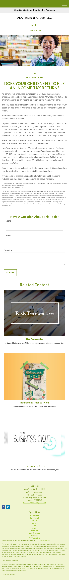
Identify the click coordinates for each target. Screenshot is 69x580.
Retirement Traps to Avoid (34, 402)
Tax (34, 525)
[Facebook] (35, 25)
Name (8, 221)
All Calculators (34, 538)
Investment (34, 518)
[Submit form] (10, 272)
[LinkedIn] (32, 25)
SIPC (40, 566)
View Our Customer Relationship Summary (34, 10)
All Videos (34, 535)
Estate (34, 520)
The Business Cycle (34, 466)
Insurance (34, 523)
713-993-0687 (34, 31)
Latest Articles (34, 533)
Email (8, 236)
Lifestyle (34, 530)
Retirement (34, 515)
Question (8, 250)
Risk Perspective (34, 339)
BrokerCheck (45, 540)
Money (34, 528)
